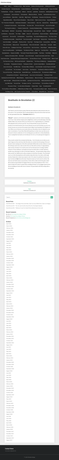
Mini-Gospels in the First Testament (22, 91)
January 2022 (9, 334)
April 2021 (8, 353)
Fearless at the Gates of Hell (11, 55)
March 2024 (9, 278)
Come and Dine (46, 42)
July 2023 (8, 295)
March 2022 (9, 329)
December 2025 (10, 232)
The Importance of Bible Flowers (49, 72)
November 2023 (10, 286)
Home (5, 6)
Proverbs (11, 11)
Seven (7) (29, 33)
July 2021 (8, 347)
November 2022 (10, 312)
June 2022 (8, 323)
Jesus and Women (7, 17)
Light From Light (7, 80)
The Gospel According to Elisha (18, 214)
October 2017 (9, 435)
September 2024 (10, 264)
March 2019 (9, 401)
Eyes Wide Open (8, 83)
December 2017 (10, 431)
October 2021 (9, 340)
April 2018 (8, 422)
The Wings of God (9, 91)
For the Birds (7, 64)
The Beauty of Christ (27, 64)
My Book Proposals (24, 75)
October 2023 (9, 288)
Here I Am (39, 22)
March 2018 (9, 425)
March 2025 (9, 252)
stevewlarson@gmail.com (10, 450)
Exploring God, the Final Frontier (8, 77)
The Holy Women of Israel (35, 58)
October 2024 (9, 262)
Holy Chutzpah (36, 39)
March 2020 (9, 381)
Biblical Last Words (33, 14)
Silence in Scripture (39, 77)
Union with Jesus (6, 47)
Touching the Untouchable (8, 39)
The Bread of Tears (48, 75)
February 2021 (9, 358)
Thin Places (41, 53)
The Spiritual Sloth (47, 86)
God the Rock (5, 36)
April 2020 (8, 379)
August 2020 (9, 371)
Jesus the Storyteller (50, 25)
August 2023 (9, 293)
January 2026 (9, 230)
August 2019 (9, 396)
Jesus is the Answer (7, 66)
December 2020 (10, 362)
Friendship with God (50, 64)
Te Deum (54, 17)
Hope (40, 86)
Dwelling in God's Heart (16, 47)
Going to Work (35, 86)
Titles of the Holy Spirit (34, 44)
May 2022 (8, 325)
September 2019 (10, 394)
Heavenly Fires (45, 22)
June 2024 (8, 271)
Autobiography (7, 14)
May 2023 (8, 299)
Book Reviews (51, 91)
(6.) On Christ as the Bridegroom (22, 217)
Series (9, 6)
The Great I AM (30, 25)
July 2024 (8, 269)
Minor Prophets (5, 31)
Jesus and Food (35, 33)
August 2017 (9, 440)
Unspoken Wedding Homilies (36, 28)
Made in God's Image (27, 31)
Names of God (16, 44)
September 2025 (10, 239)
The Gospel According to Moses (17, 216)
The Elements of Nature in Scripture (46, 69)
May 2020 (8, 377)
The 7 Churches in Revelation (7, 22)
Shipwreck (54, 53)
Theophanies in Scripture (16, 64)
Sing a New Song (17, 72)
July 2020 (8, 373)
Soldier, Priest (43, 44)
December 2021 (10, 336)
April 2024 (8, 275)
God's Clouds (25, 69)
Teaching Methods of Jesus (49, 14)
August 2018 (9, 414)
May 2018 (8, 420)
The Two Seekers (17, 69)
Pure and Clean (17, 83)
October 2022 (9, 314)
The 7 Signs (18, 33)
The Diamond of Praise (28, 50)
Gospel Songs (18, 11)
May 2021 (8, 351)
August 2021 (9, 345)
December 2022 (10, 310)
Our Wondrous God (36, 72)
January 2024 (9, 282)
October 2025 (9, 236)
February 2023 (9, 306)
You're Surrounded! (27, 39)
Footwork (50, 44)
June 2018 (8, 418)
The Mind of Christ (46, 58)
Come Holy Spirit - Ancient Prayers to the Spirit (45, 66)
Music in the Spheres (52, 88)
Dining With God (42, 91)
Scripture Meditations (26, 9)
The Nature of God (17, 6)
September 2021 (10, 342)
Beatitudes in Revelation (21, 22)
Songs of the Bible (53, 9)
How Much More (44, 50)
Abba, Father (15, 17)
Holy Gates (53, 42)
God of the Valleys (7, 42)
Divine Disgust (44, 47)
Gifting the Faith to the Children (19, 80)
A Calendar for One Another (10, 25)
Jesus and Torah (37, 31)
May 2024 (8, 273)
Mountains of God (52, 39)
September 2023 (10, 290)
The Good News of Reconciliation (9, 88)
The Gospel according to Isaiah (40, 88)
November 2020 (10, 364)
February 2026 (9, 228)
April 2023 (8, 301)
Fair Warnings (35, 17)
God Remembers (21, 36)
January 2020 (9, 386)
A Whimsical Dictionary (50, 6)
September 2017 (10, 438)
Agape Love (37, 50)
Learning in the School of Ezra (33, 80)
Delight (23, 33)
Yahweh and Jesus (54, 33)
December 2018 (10, 405)
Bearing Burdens (5, 53)
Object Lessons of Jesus (40, 20)
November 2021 (10, 338)
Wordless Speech (54, 22)
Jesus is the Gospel (29, 55)
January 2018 (9, 429)
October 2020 (9, 366)
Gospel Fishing (29, 36)
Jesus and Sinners (15, 14)
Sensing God (42, 11)
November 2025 (10, 234)
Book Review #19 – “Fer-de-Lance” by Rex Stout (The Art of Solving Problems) (24, 205)
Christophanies (24, 14)
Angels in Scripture (29, 77)
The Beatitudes (4, 11)
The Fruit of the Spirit (39, 25)
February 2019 (9, 403)
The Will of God (16, 66)
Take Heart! (21, 55)
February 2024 (9, 280)
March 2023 (9, 303)
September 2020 (10, 368)
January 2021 (9, 360)
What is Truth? (55, 58)
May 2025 (8, 247)
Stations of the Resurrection (37, 6)
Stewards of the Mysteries (45, 17)
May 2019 (8, 399)
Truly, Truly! (30, 42)
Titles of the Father (7, 44)
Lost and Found (9, 69)
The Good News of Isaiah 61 (48, 83)
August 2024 (9, 267)
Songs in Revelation (51, 20)
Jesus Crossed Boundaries (8, 50)
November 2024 (10, 260)
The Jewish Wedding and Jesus (40, 36)
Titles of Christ (30, 20)
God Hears (54, 31)
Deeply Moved (19, 39)
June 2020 (8, 375)
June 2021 (8, 349)
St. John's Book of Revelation (24, 86)
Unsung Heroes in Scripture (13, 75)
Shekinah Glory (30, 61)
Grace (52, 55)
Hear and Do (11, 33)
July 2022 (8, 321)
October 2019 (9, 392)
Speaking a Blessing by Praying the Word (19, 58)
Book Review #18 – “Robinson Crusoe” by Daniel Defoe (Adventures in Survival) (24, 208)
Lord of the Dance (36, 83)
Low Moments (4, 33)
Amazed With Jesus (26, 72)
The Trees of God (53, 36)
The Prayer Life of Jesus (8, 61)
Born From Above (35, 47)
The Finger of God (38, 42)
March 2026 (9, 226)
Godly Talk (21, 17)
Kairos (54, 44)
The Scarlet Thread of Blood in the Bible (29, 53)
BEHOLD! (12, 31)
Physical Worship (24, 44)
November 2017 (10, 433)
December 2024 (10, 258)
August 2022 (9, 319)
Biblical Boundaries (52, 47)
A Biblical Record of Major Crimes (25, 88)
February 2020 (9, 383)
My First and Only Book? (20, 61)
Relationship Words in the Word (48, 80)
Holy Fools (29, 11)
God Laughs (15, 42)
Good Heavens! (33, 69)
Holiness (24, 11)
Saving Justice (44, 39)
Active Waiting (53, 50)
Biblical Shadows (20, 77)
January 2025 (9, 256)
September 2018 (10, 412)
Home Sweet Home (5, 58)
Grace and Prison (26, 47)
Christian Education (15, 9)
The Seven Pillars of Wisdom (28, 66)
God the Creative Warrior (39, 64)
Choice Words (35, 91)
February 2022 (9, 332)
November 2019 (10, 390)
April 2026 (8, 223)
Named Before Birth (7, 20)
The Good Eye (13, 36)
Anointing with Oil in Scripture (51, 77)
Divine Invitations (31, 22)
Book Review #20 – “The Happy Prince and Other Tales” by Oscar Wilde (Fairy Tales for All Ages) (28, 203)
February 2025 (9, 254)
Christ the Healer (21, 25)
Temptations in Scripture (49, 28)
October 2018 (9, 409)
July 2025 (8, 243)
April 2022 (8, 327)
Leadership (35, 11)
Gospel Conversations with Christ (42, 55)
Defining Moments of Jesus (52, 11)
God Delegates (19, 50)
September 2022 (10, 316)
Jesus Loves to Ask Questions (36, 75)
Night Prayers (28, 17)
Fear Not (40, 14)
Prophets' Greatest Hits (23, 28)
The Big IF (48, 31)
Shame (43, 31)
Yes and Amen (19, 31)
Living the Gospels (44, 9)
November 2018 (10, 407)
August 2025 (9, 241)
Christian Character (6, 9)
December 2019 (10, 388)
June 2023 (8, 297)
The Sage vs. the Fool (26, 83)
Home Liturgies (35, 9)
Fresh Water (48, 53)
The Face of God (22, 42)
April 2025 (8, 249)
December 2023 (10, 284)
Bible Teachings (26, 6)
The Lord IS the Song (7, 72)
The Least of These (12, 86)
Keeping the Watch (52, 61)
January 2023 (9, 308)
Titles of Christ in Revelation (19, 20)
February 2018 (9, 427)
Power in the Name (44, 33)
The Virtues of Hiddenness (40, 61)
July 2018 (8, 416)
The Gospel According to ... (10, 28)
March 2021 (9, 355)
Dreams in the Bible (15, 53)
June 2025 (8, 245)
